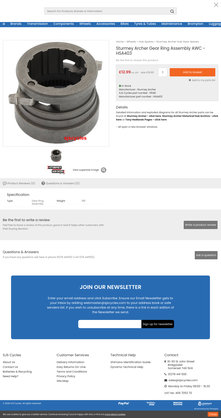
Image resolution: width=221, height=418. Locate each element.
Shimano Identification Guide (130, 362)
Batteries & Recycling (17, 372)
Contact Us (10, 367)
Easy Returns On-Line (71, 367)
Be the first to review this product (137, 60)
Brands (15, 24)
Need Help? (10, 376)
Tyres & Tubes (145, 24)
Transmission (37, 24)
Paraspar (214, 408)
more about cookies (115, 414)
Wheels (85, 24)
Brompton (195, 24)
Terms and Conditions (72, 372)
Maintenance (171, 24)
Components (63, 24)
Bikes (125, 24)
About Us (9, 362)
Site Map (63, 381)
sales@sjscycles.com (183, 380)
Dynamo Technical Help (126, 367)
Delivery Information (70, 362)
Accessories (105, 24)
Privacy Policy (66, 376)
